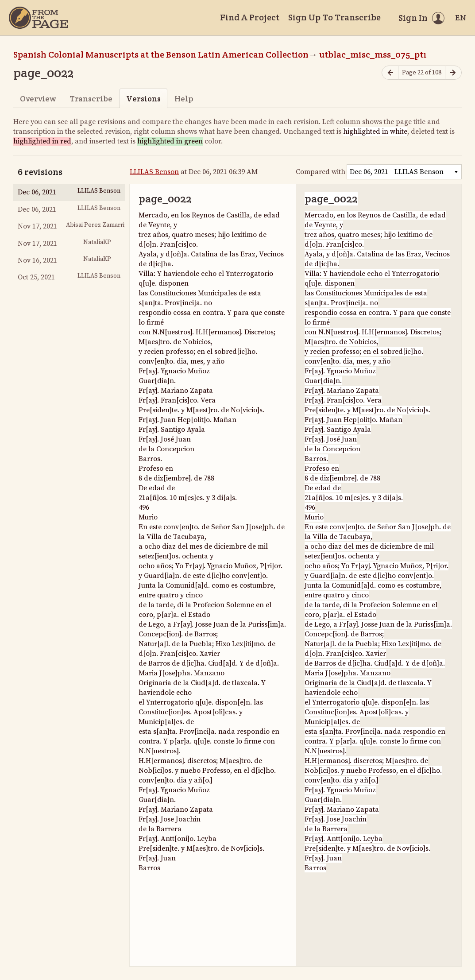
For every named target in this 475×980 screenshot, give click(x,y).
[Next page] (453, 73)
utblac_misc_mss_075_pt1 (373, 54)
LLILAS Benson (154, 171)
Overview (38, 98)
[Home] (38, 18)
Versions (143, 98)
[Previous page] (390, 73)
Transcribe (91, 98)
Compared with (320, 171)
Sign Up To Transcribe (334, 17)
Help (183, 98)
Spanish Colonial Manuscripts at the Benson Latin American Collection (161, 54)
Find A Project (249, 17)
